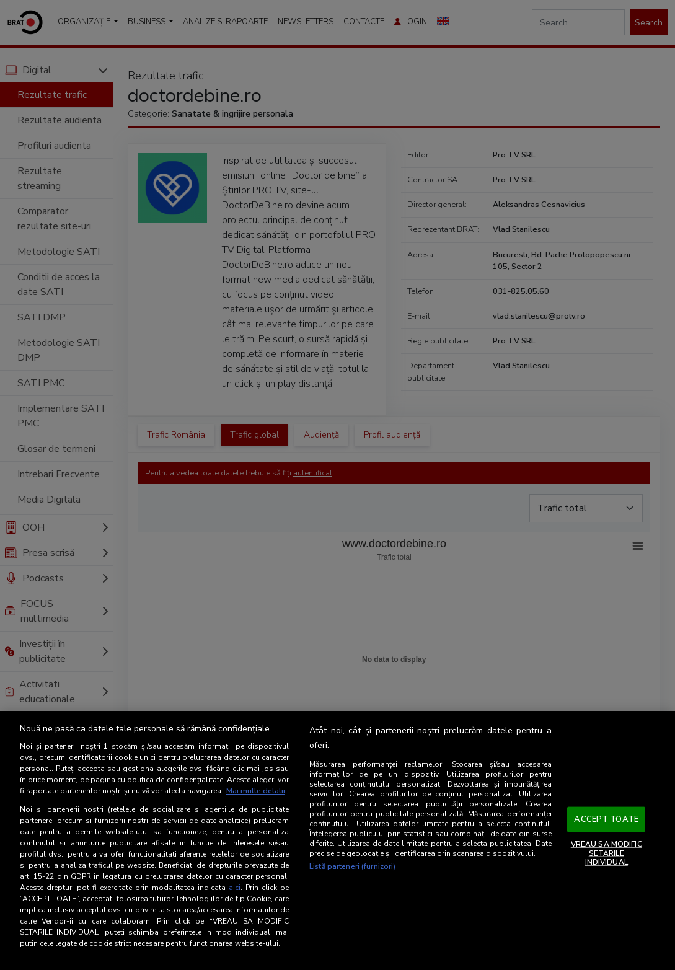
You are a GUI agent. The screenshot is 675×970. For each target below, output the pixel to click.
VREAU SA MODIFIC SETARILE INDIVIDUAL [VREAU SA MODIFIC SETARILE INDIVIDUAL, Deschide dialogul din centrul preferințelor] (606, 853)
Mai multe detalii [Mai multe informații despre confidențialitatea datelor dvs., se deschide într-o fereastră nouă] (255, 791)
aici (234, 888)
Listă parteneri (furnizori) (352, 866)
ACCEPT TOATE (606, 818)
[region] (337, 840)
